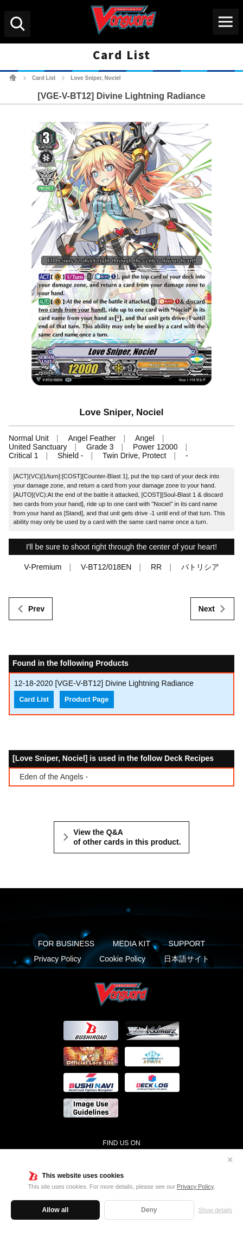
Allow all (55, 1210)
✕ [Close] (230, 1160)
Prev (36, 608)
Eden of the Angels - (54, 776)
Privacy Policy (195, 1186)
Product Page (86, 699)
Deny (149, 1210)
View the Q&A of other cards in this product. (127, 837)
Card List (43, 78)
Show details (215, 1210)
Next (207, 608)
